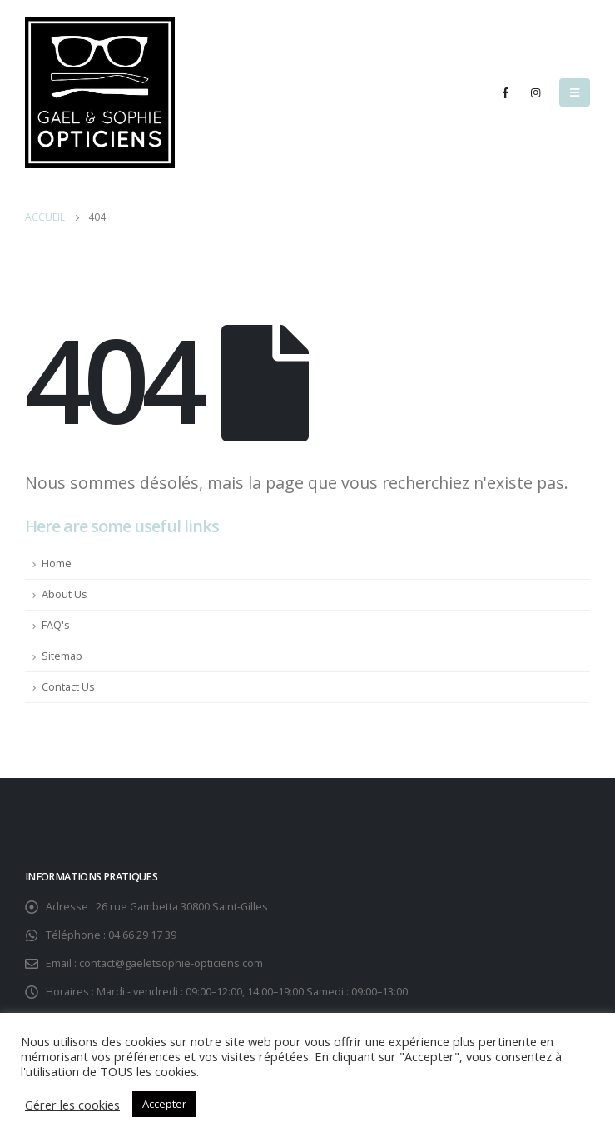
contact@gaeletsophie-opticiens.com (171, 963)
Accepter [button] (164, 1103)
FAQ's (56, 625)
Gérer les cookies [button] (72, 1104)
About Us (64, 594)
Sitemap (62, 656)
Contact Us (68, 687)
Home (57, 563)
